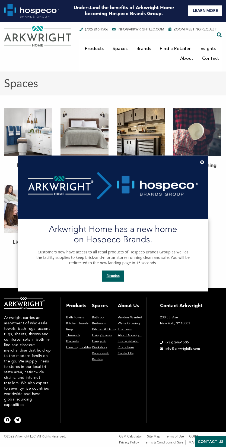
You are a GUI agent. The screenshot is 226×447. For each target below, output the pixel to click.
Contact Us (125, 353)
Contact (210, 58)
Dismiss (113, 276)
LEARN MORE (205, 10)
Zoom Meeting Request (192, 29)
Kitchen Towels (77, 323)
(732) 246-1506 (93, 29)
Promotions (126, 347)
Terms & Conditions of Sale (163, 442)
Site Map (153, 436)
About (186, 58)
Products (94, 48)
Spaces (120, 48)
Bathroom (99, 317)
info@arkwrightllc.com (138, 29)
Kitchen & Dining (104, 329)
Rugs (69, 329)
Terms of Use (174, 436)
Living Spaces (102, 335)
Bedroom (99, 323)
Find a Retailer (175, 48)
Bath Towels (75, 317)
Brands (143, 48)
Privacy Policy (129, 442)
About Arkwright (130, 335)
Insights (207, 48)
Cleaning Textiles (78, 347)
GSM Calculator (130, 436)
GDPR (193, 436)
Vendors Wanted (130, 317)
